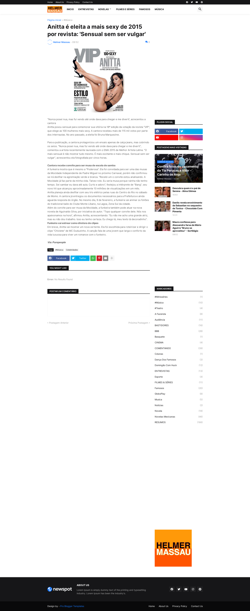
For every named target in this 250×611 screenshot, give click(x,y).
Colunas (179, 353)
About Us (60, 2)
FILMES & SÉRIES (179, 382)
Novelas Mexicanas (179, 416)
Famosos (179, 388)
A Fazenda (179, 314)
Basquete (179, 336)
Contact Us (87, 2)
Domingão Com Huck (179, 365)
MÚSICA (159, 9)
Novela (179, 411)
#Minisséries (179, 296)
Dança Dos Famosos (179, 359)
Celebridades (72, 250)
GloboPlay (179, 393)
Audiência (179, 319)
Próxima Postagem (138, 322)
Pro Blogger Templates (72, 606)
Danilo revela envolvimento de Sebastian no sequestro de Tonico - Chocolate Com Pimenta (187, 207)
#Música (68, 20)
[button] (200, 9)
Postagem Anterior (59, 322)
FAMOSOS (144, 9)
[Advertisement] (179, 67)
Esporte (179, 376)
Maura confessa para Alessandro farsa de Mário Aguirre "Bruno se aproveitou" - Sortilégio (186, 226)
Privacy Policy (73, 2)
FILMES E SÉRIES (125, 9)
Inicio (70, 9)
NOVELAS (103, 9)
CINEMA (179, 342)
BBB (179, 331)
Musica (179, 399)
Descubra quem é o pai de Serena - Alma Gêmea (186, 189)
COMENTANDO (179, 348)
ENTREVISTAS (86, 9)
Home (50, 2)
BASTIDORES (179, 325)
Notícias (179, 405)
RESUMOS (179, 422)
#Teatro (179, 308)
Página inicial (54, 20)
